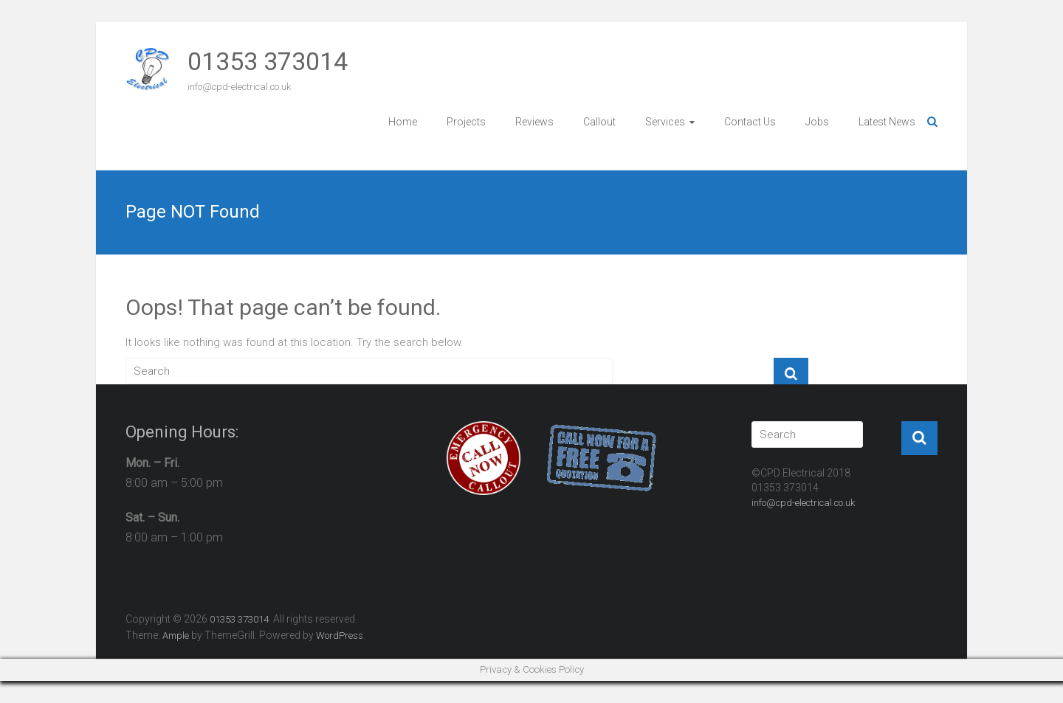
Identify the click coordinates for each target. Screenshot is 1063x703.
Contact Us (750, 122)
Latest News (887, 122)
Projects (466, 122)
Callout (599, 122)
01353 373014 (268, 61)
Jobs (817, 122)
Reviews (534, 122)
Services (665, 122)
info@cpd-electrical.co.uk (803, 502)
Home (402, 122)
